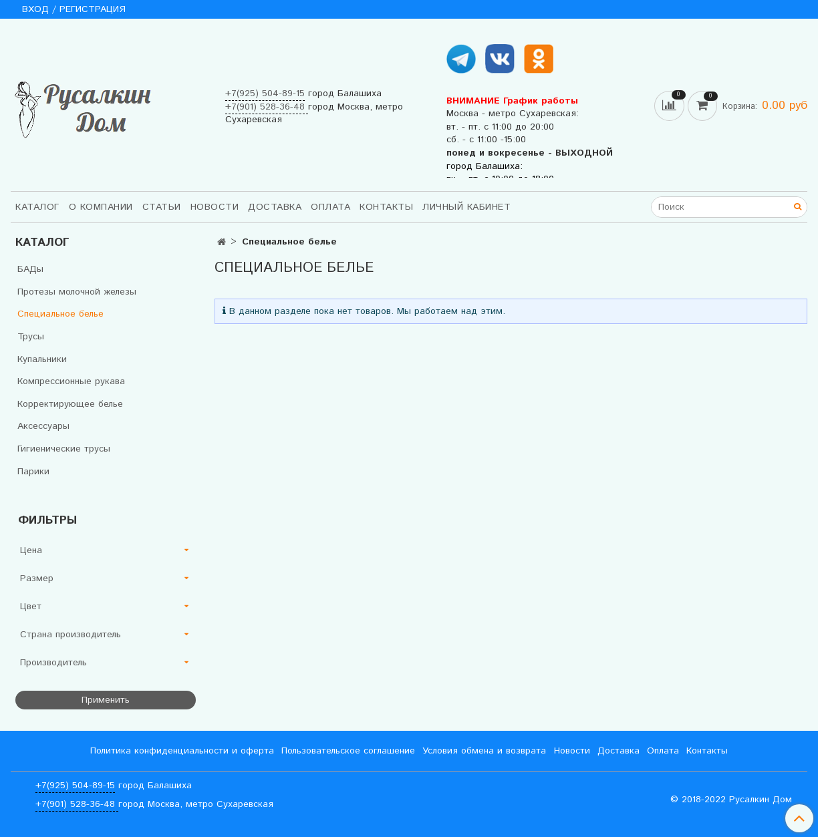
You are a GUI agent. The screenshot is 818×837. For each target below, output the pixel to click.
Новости (214, 207)
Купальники (42, 359)
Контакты (386, 207)
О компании (101, 207)
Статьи (161, 207)
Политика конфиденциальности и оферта (182, 751)
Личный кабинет (466, 207)
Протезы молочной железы (76, 292)
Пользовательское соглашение (348, 751)
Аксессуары (43, 426)
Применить (106, 700)
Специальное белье (60, 314)
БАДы (30, 269)
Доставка (274, 207)
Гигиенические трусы (63, 449)
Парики (33, 471)
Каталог (37, 207)
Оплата (330, 207)
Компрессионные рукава (71, 381)
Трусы (30, 336)
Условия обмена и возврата (484, 751)
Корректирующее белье (70, 404)
